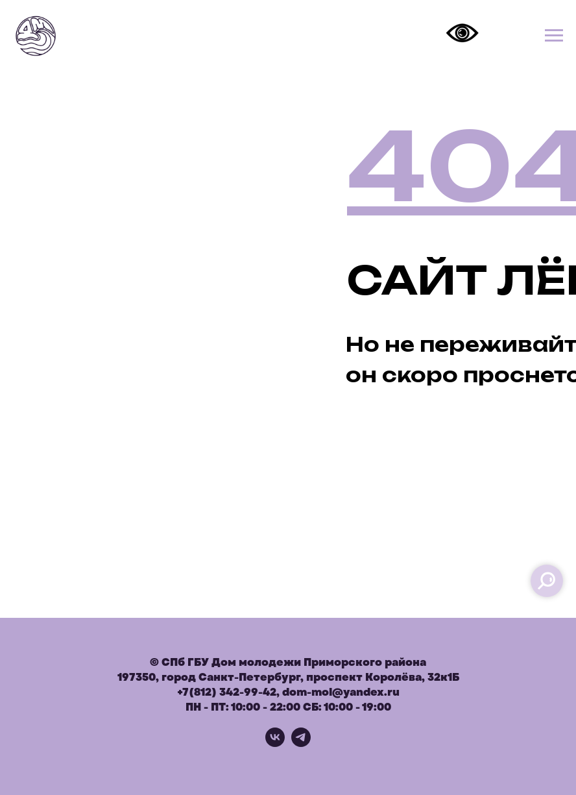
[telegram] (301, 743)
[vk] (275, 743)
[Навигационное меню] (554, 35)
